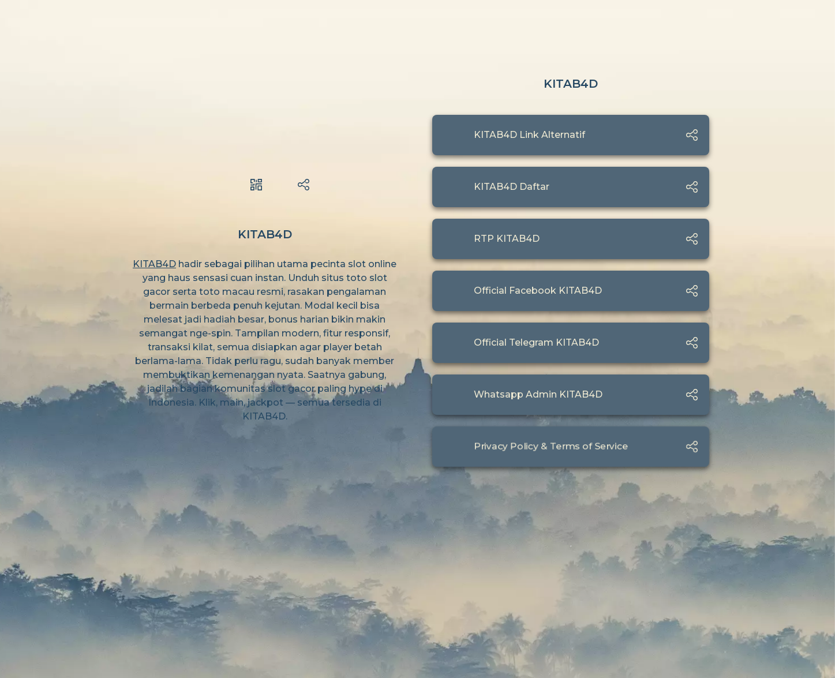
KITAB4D (154, 264)
